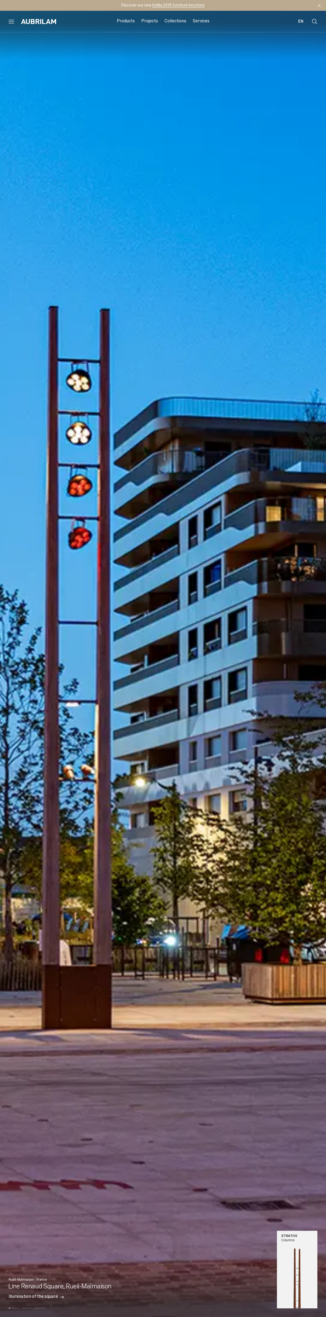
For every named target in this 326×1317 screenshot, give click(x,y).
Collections (175, 21)
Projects (149, 21)
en (300, 21)
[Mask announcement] (319, 5)
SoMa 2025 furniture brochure (178, 5)
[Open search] (314, 21)
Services (201, 21)
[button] (14, 1304)
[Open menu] (11, 21)
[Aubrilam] (38, 21)
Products (126, 21)
